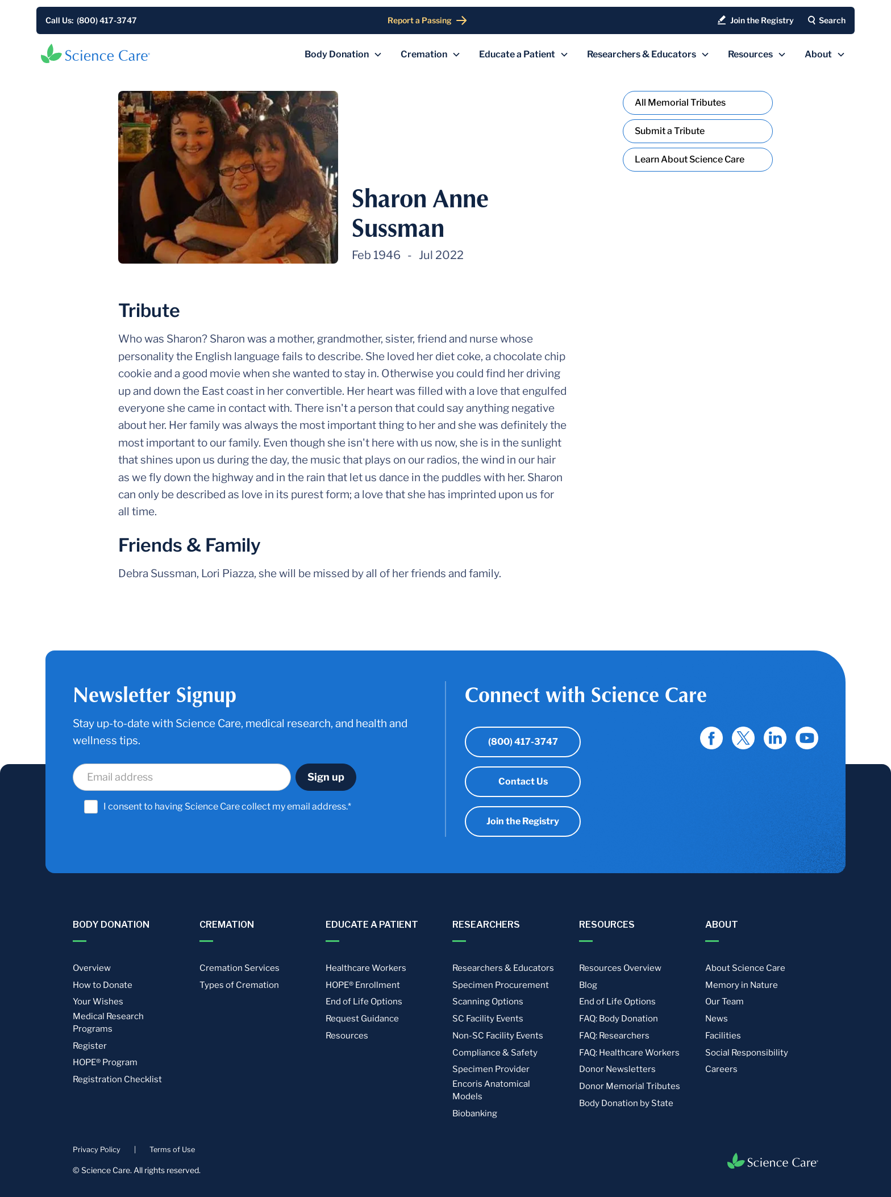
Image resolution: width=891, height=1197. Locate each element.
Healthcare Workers (366, 968)
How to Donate (102, 985)
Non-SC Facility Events (497, 1036)
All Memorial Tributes (680, 102)
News (716, 1019)
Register (90, 1046)
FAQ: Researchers (614, 1036)
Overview (92, 968)
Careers (721, 1069)
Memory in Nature (741, 985)
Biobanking (474, 1113)
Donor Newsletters (617, 1069)
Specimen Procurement (500, 985)
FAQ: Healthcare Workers (629, 1053)
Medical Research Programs (108, 1022)
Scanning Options (487, 1001)
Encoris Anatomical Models (491, 1090)
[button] (343, 54)
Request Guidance (362, 1019)
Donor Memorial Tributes (629, 1086)
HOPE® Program (105, 1062)
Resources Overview (620, 968)
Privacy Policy (96, 1149)
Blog (588, 985)
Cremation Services (239, 968)
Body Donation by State (626, 1103)
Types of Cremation (239, 985)
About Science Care (745, 968)
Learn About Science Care (689, 159)
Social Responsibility (746, 1053)
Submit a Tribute (670, 131)
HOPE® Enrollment (363, 985)
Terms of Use (172, 1149)
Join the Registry (522, 821)
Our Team (724, 1001)
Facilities (723, 1036)
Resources (347, 1036)
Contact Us (523, 781)
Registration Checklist (117, 1079)
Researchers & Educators (503, 968)
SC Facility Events (487, 1019)
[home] (95, 53)
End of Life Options (364, 1001)
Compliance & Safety (495, 1053)
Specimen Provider (491, 1069)
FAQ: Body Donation (618, 1019)
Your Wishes (98, 1001)
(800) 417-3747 (523, 741)
